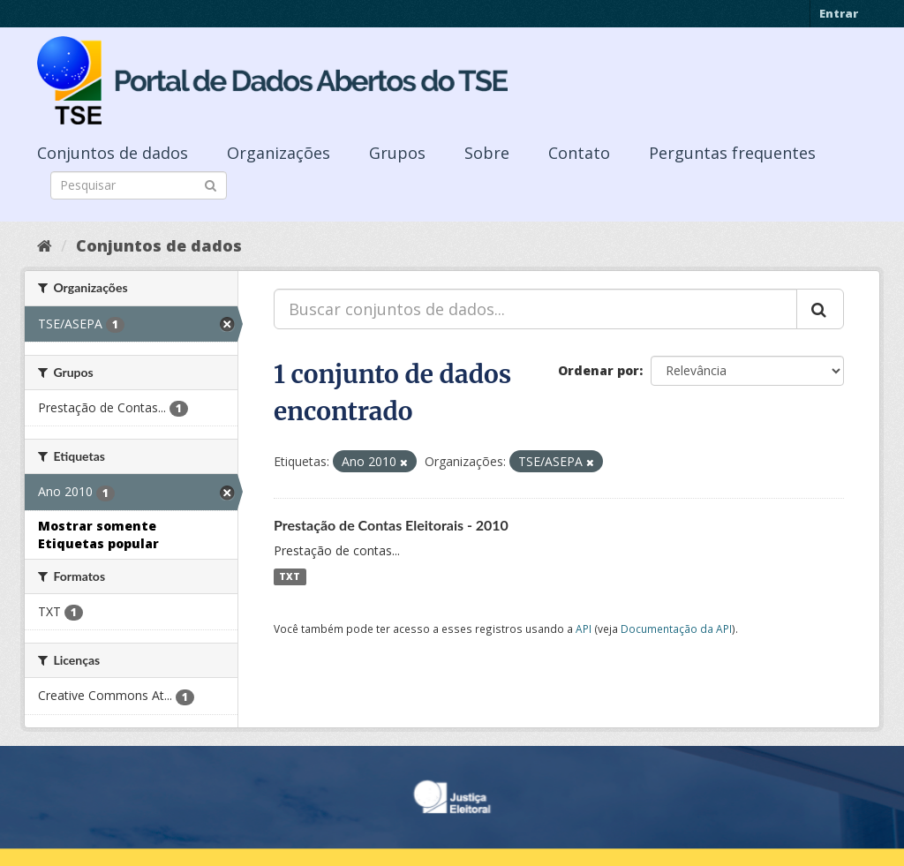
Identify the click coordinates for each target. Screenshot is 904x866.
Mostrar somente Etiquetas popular (98, 534)
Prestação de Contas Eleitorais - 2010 (391, 524)
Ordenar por (598, 370)
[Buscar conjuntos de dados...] (535, 309)
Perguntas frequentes (732, 152)
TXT (289, 576)
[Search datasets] (138, 185)
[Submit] (210, 184)
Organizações (278, 152)
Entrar (838, 13)
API (583, 628)
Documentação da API (676, 628)
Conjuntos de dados (112, 152)
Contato (579, 152)
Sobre (486, 152)
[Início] (44, 245)
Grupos (397, 152)
